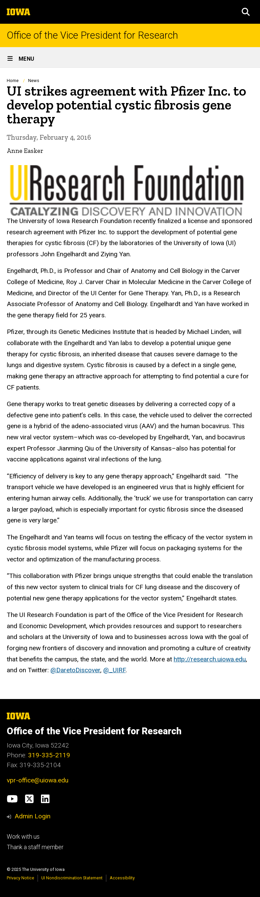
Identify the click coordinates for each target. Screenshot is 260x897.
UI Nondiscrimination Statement (72, 877)
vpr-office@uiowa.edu (37, 780)
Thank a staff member (35, 847)
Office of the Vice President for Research (92, 35)
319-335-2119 (49, 755)
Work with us (23, 836)
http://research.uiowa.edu (210, 659)
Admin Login (32, 816)
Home (13, 80)
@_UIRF (114, 670)
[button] (246, 12)
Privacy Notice (20, 877)
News (33, 80)
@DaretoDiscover (75, 670)
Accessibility (122, 877)
